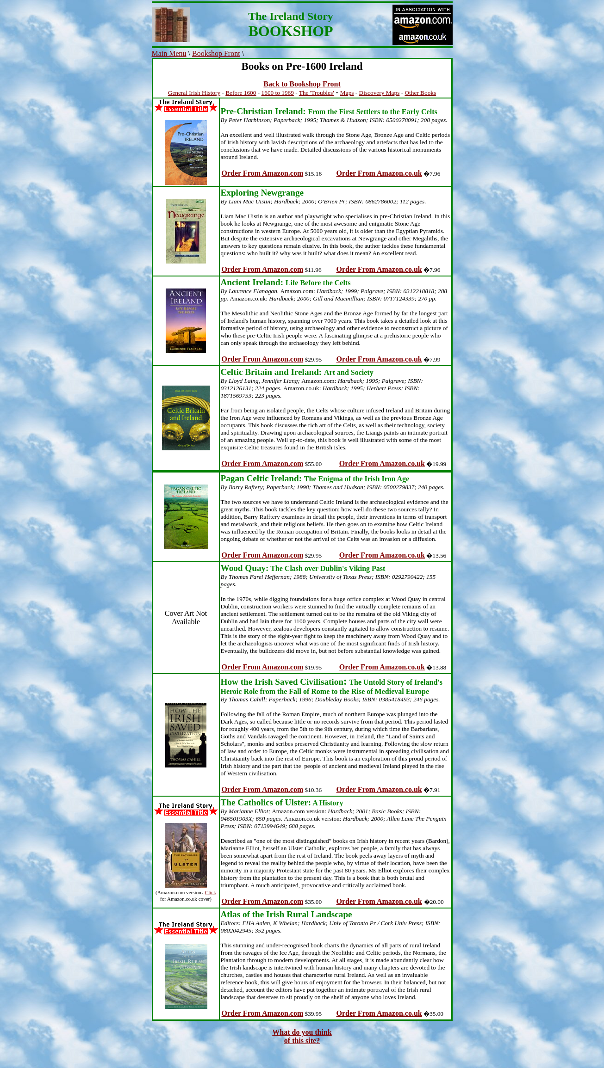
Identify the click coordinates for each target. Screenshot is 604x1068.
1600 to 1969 (278, 92)
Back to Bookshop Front (301, 84)
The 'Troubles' (316, 92)
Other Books (420, 92)
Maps (347, 92)
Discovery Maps (379, 92)
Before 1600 (240, 92)
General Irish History (194, 92)
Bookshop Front (216, 53)
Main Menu (169, 53)
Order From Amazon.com (263, 173)
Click (210, 892)
